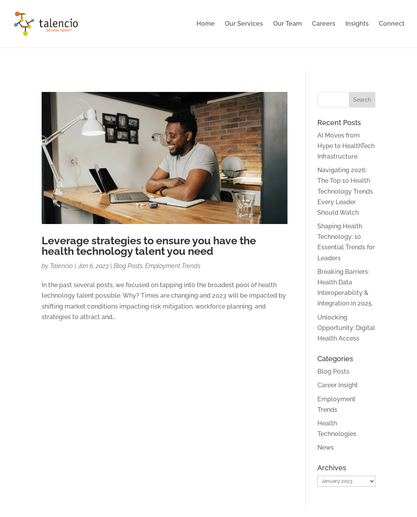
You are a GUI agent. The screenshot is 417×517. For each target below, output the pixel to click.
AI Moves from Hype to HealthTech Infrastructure (346, 146)
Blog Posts (128, 266)
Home (205, 24)
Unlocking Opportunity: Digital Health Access (346, 328)
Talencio (61, 266)
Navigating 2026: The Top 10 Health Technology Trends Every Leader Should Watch (345, 191)
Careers (323, 24)
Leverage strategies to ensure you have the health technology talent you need (149, 246)
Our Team (287, 24)
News (325, 447)
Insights (357, 24)
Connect (392, 24)
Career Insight (337, 385)
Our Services (244, 24)
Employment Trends (172, 266)
